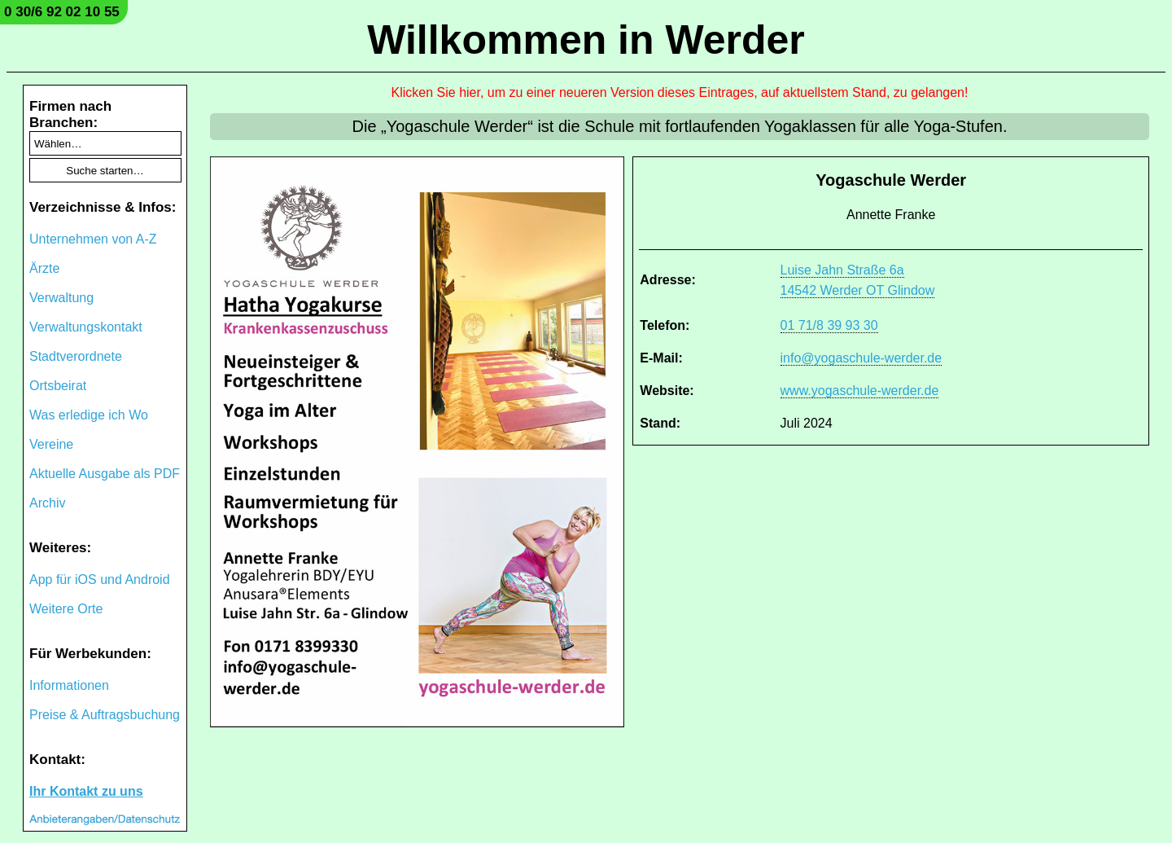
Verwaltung (61, 298)
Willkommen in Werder (586, 40)
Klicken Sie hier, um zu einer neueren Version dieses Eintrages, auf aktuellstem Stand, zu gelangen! (680, 92)
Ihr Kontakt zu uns (86, 791)
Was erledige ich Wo (88, 415)
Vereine (51, 444)
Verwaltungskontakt (85, 327)
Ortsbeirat (57, 386)
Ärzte (44, 268)
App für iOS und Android (99, 579)
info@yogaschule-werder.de (861, 358)
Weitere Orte (66, 609)
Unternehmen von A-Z (93, 239)
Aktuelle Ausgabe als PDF (104, 474)
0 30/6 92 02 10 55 (62, 12)
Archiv (47, 503)
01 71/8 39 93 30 (829, 325)
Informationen (69, 685)
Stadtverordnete (75, 356)
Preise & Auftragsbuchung (104, 715)
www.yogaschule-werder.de (860, 390)
